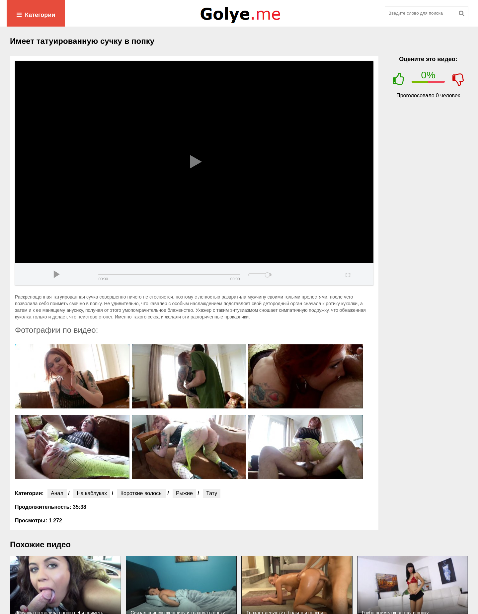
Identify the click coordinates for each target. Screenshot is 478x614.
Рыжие (184, 493)
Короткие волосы (141, 493)
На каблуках (92, 493)
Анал (57, 493)
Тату (211, 493)
